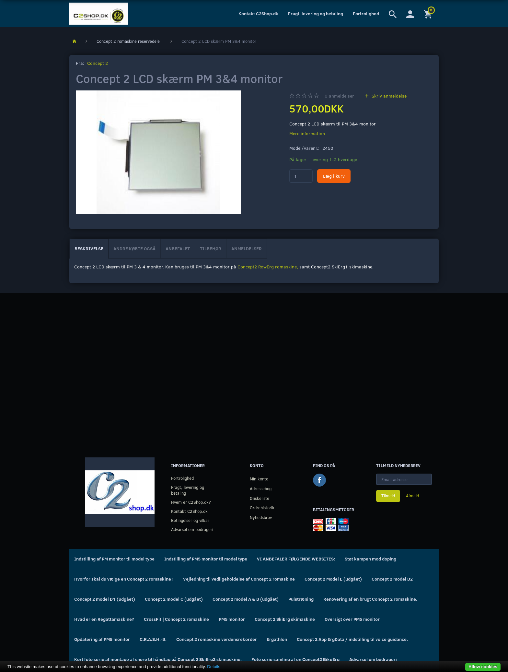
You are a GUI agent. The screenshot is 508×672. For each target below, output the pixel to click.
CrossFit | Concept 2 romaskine (176, 619)
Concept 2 (97, 63)
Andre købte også (134, 248)
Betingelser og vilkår (190, 520)
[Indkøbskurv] (429, 13)
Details (213, 666)
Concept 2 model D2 (392, 579)
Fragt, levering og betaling (315, 13)
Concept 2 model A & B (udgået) (246, 599)
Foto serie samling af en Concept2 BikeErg (295, 659)
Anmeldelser (246, 248)
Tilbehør (210, 248)
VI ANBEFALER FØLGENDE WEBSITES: (296, 559)
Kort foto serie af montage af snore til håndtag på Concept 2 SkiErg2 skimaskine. (158, 659)
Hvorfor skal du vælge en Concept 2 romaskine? (123, 579)
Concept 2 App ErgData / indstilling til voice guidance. (352, 639)
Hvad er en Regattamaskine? (104, 619)
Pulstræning (301, 599)
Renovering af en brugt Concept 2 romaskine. (370, 599)
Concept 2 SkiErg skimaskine (285, 619)
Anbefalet (178, 248)
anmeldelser (339, 96)
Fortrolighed (366, 13)
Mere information (307, 133)
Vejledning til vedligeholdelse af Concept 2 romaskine (239, 579)
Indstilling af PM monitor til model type (114, 559)
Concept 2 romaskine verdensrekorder (216, 639)
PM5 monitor (232, 619)
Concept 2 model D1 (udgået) (104, 599)
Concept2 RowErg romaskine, (267, 267)
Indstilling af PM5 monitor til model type (205, 559)
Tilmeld (388, 496)
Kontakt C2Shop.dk (258, 13)
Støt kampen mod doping (370, 559)
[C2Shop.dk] (98, 13)
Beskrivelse (89, 248)
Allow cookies (482, 666)
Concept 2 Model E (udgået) (333, 579)
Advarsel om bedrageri (192, 529)
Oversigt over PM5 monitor (352, 619)
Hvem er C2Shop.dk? (191, 502)
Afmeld (412, 496)
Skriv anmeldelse (388, 96)
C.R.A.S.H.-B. (153, 639)
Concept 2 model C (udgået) (174, 599)
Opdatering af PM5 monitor (102, 639)
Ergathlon (277, 639)
